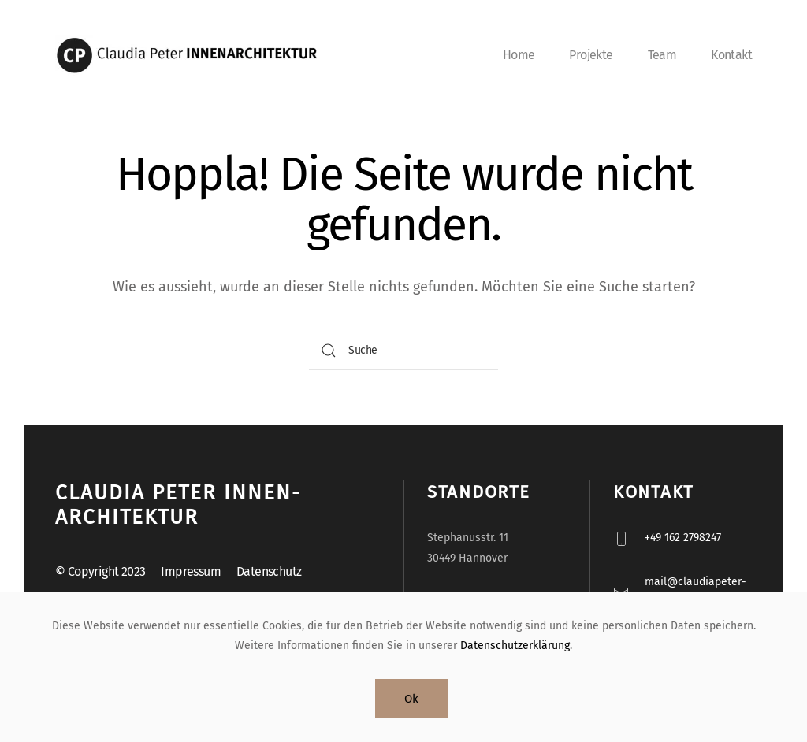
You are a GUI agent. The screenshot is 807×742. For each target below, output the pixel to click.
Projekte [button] (590, 54)
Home (519, 54)
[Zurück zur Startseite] (193, 55)
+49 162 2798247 (683, 537)
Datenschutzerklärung (515, 645)
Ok (411, 699)
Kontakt (731, 54)
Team (662, 54)
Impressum (191, 571)
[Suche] (403, 350)
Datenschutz (268, 571)
